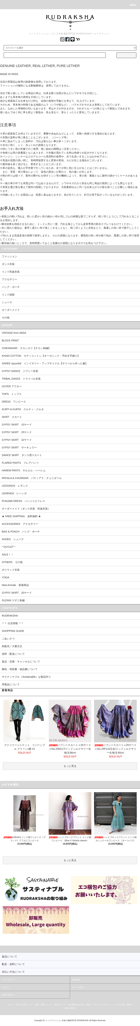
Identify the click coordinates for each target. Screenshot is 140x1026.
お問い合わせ (8, 995)
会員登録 (76, 980)
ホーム (10, 1005)
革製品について (11, 684)
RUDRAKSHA (10, 615)
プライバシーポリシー (102, 1005)
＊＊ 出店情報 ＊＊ (13, 623)
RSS (67, 1008)
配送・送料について (43, 1005)
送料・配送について (13, 653)
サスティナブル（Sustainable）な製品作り (26, 676)
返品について (60, 1005)
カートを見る (78, 987)
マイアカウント (9, 980)
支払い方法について (24, 1005)
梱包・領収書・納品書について (20, 669)
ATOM (72, 1008)
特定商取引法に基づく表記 (79, 1005)
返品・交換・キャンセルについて (21, 661)
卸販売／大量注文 (12, 646)
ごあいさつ (8, 638)
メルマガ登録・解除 (122, 1005)
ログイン (6, 987)
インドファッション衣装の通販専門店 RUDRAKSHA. (67, 1020)
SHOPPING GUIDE (13, 630)
